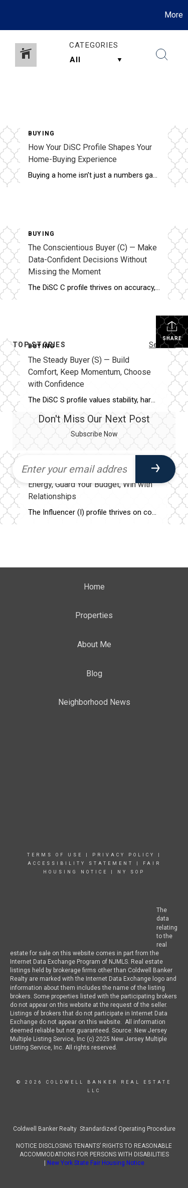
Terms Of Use (55, 854)
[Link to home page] (9, 15)
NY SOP (131, 871)
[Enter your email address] (74, 469)
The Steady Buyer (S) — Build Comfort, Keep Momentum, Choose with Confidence (89, 372)
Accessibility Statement (80, 863)
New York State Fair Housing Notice (95, 1162)
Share (172, 330)
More (173, 15)
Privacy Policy (123, 854)
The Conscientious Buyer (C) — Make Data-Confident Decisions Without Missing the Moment (92, 259)
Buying (41, 133)
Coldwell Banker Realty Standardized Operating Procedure (94, 1128)
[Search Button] (161, 54)
